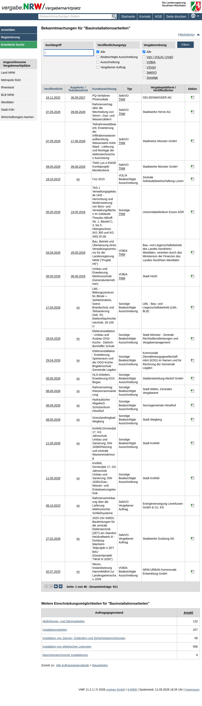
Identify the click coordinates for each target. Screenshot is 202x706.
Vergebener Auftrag (113, 67)
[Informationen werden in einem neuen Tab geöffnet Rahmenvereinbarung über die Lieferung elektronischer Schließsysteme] (192, 505)
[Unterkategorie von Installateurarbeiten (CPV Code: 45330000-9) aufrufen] (54, 630)
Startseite (128, 16)
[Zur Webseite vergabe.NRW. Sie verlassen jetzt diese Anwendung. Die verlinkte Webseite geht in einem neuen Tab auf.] (42, 6)
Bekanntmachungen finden (40, 14)
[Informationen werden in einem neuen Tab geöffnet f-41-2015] (192, 179)
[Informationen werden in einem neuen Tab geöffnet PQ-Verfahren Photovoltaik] (192, 97)
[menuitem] (145, 16)
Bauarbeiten (100, 665)
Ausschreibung (110, 62)
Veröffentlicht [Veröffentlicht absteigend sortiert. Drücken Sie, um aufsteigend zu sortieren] (53, 88)
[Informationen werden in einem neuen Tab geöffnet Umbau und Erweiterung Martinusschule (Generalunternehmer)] (192, 276)
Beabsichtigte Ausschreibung (119, 57)
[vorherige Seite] (51, 586)
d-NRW (132, 689)
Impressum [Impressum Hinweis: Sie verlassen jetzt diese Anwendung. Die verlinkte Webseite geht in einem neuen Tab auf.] (192, 689)
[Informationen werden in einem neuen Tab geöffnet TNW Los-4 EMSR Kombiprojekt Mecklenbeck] (192, 166)
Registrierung (10, 37)
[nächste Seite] (56, 586)
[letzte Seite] (60, 586)
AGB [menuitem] (158, 16)
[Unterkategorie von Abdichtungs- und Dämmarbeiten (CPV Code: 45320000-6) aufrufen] (63, 621)
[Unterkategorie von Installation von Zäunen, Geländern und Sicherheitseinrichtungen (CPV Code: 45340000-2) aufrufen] (83, 638)
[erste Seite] (46, 586)
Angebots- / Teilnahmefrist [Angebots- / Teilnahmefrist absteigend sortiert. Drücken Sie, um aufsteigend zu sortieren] (78, 89)
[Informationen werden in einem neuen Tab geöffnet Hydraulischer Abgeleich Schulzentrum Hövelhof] (192, 405)
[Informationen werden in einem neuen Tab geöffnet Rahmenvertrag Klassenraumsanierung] (192, 391)
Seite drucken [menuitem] (176, 16)
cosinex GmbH (115, 689)
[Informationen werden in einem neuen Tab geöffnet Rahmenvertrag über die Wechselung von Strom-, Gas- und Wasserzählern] (192, 112)
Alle (102, 51)
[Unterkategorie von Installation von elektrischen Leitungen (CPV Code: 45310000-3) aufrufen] (66, 646)
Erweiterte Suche (13, 44)
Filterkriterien (186, 34)
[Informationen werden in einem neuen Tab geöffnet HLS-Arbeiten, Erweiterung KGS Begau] (192, 378)
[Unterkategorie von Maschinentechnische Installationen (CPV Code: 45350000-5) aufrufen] (65, 655)
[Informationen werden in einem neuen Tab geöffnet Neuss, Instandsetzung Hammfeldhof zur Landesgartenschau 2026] (192, 571)
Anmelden (8, 29)
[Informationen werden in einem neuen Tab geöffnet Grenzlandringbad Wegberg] (192, 419)
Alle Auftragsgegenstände (72, 665)
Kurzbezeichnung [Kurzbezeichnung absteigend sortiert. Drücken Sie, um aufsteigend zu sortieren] (104, 88)
